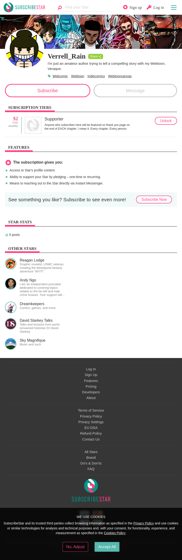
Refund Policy (91, 433)
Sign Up (91, 375)
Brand (91, 457)
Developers (91, 392)
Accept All (107, 547)
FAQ (91, 469)
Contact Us (91, 439)
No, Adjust (75, 547)
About (91, 398)
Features (91, 381)
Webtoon (77, 76)
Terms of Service (91, 410)
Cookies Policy (114, 533)
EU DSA (90, 428)
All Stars (90, 452)
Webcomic (60, 76)
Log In (91, 369)
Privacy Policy (91, 416)
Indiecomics (96, 76)
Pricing (91, 386)
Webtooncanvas (120, 76)
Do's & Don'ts (91, 463)
